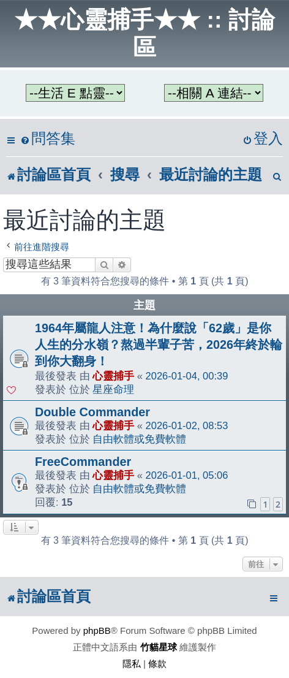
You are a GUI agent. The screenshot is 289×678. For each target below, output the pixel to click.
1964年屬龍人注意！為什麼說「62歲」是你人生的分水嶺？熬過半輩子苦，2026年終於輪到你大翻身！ (158, 344)
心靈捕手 (113, 375)
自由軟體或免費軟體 (139, 438)
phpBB (97, 630)
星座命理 (113, 389)
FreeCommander (83, 461)
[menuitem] (47, 139)
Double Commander (92, 412)
